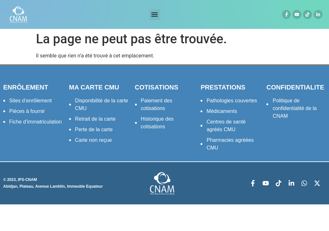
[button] (154, 14)
